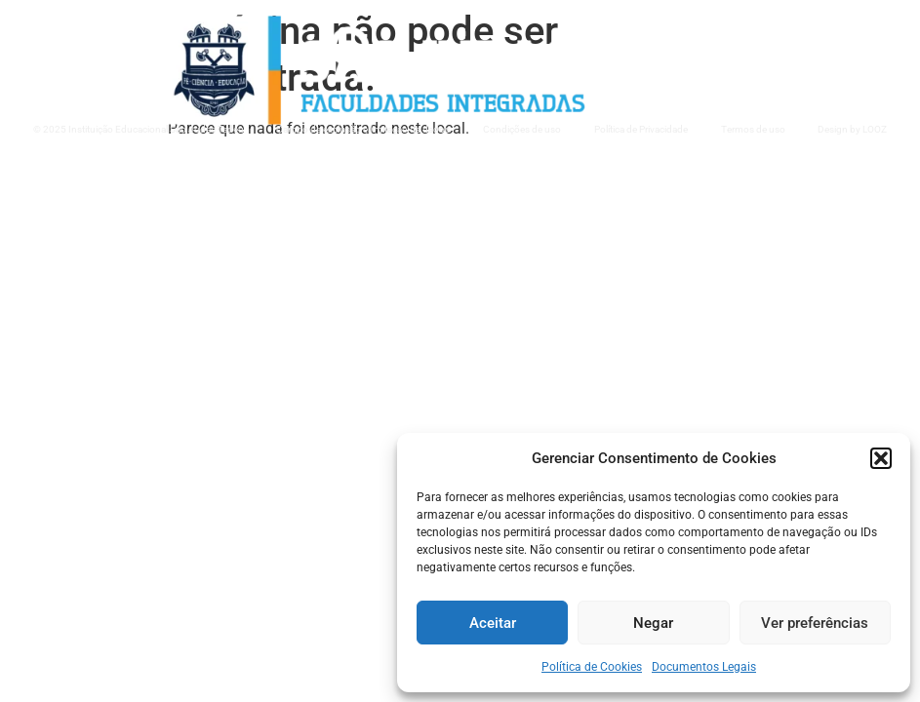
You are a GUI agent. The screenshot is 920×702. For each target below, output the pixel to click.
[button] (881, 458)
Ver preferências (814, 623)
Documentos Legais (704, 667)
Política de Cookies (591, 667)
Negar (653, 623)
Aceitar (492, 623)
